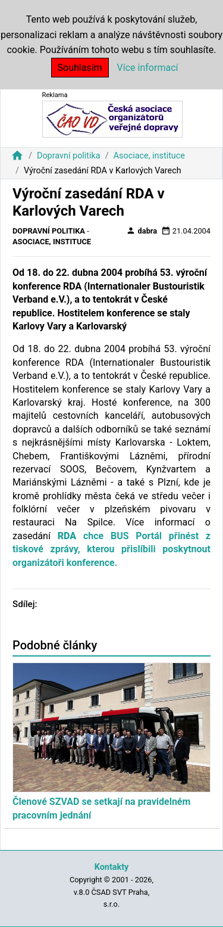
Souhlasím (80, 67)
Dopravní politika (68, 156)
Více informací (147, 67)
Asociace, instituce (149, 156)
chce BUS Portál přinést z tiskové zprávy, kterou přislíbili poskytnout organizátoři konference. (111, 549)
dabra (141, 230)
